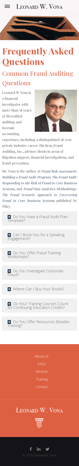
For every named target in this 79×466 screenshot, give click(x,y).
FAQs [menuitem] (41, 364)
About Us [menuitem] (42, 356)
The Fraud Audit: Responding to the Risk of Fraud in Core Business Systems (39, 183)
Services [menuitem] (41, 371)
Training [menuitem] (42, 379)
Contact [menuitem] (42, 386)
